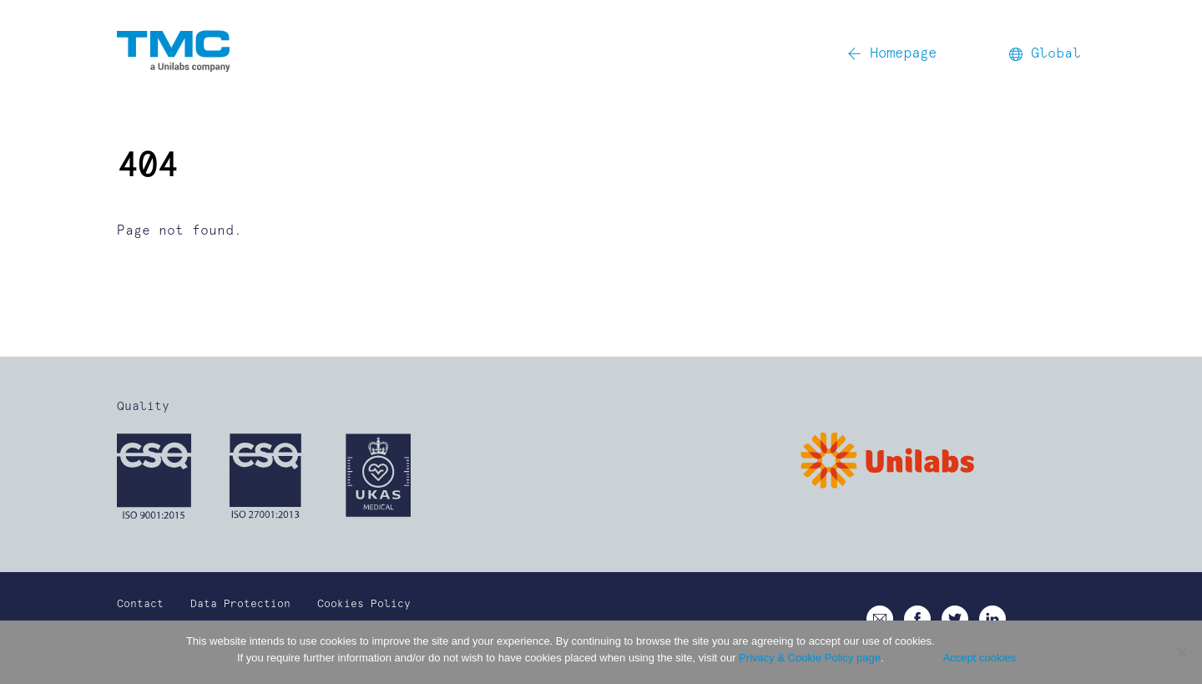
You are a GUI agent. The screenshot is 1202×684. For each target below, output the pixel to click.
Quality (143, 407)
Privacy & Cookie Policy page (810, 657)
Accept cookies (979, 657)
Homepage (892, 54)
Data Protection (240, 604)
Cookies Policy (364, 604)
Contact (140, 604)
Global (1045, 53)
